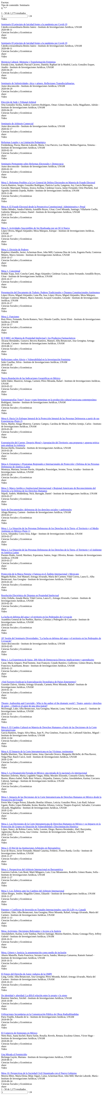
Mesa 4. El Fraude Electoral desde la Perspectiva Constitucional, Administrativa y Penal (43, 206)
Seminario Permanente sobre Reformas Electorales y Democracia (32, 163)
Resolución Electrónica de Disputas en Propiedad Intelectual (30, 595)
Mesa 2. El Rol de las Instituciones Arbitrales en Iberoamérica (30, 848)
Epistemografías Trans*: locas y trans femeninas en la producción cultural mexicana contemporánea (48, 399)
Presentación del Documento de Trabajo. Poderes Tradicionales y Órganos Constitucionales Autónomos (50, 292)
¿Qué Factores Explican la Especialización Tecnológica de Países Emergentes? (38, 682)
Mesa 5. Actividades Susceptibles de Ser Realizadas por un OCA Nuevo (35, 228)
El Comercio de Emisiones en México (19, 1033)
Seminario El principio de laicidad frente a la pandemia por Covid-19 (34, 24)
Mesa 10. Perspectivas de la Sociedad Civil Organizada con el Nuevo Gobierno (39, 1073)
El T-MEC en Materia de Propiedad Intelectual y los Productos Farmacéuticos (38, 338)
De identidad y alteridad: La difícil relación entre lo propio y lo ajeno (34, 995)
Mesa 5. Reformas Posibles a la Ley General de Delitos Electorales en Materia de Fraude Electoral (48, 182)
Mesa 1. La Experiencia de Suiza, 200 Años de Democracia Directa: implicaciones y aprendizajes (47, 659)
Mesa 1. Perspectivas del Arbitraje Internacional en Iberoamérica (32, 869)
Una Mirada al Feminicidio (14, 1054)
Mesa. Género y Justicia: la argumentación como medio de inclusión (33, 952)
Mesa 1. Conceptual (10, 271)
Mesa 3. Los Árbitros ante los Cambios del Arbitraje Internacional (32, 891)
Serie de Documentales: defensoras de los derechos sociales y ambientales (36, 509)
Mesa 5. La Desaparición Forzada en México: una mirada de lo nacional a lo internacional (44, 773)
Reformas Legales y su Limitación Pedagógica (23, 142)
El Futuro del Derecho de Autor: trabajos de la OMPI (26, 974)
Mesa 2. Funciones (10, 316)
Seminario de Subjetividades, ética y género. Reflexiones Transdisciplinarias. (38, 83)
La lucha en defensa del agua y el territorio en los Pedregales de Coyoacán (36, 617)
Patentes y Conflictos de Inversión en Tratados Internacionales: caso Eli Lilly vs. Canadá (43, 909)
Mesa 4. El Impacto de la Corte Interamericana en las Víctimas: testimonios (37, 751)
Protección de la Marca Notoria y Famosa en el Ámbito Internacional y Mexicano (40, 574)
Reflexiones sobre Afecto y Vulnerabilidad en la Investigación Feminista (35, 359)
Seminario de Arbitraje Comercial (17, 123)
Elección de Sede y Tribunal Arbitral (18, 102)
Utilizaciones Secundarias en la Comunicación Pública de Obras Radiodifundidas (40, 1014)
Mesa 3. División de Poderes (15, 249)
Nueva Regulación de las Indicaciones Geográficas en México (30, 378)
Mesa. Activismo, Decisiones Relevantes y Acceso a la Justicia (31, 931)
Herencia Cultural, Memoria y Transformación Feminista (28, 62)
